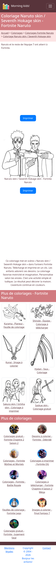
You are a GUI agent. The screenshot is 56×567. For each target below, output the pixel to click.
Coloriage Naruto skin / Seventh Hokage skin (27, 36)
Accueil (5, 33)
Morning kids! (15, 6)
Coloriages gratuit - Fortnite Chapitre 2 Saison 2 (14, 436)
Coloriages (17, 33)
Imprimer (28, 118)
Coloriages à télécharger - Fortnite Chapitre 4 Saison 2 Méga (42, 483)
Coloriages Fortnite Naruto (39, 33)
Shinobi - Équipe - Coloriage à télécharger (42, 319)
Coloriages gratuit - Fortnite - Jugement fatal (14, 530)
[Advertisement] (28, 82)
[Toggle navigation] (50, 6)
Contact (47, 548)
